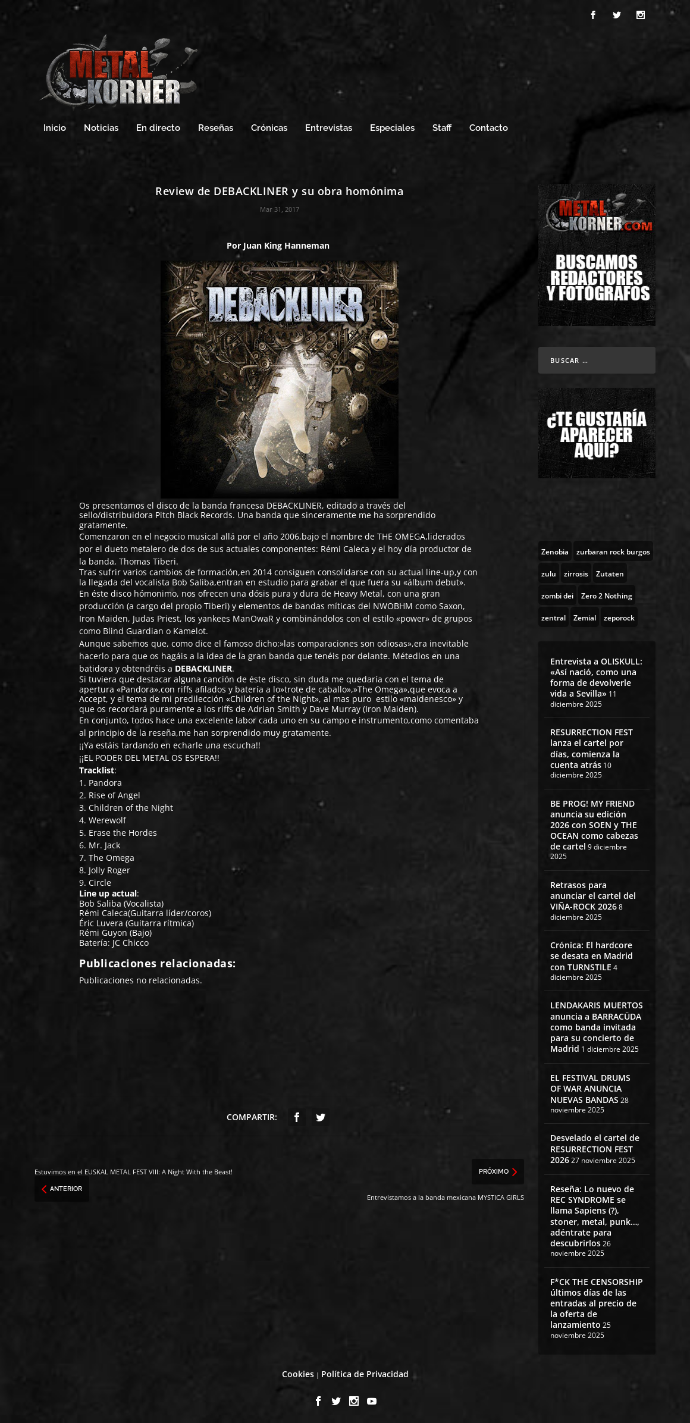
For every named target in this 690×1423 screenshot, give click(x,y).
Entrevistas (328, 125)
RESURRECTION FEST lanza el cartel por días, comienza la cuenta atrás (591, 745)
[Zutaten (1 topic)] (610, 569)
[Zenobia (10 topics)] (555, 547)
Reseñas (215, 125)
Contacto (488, 125)
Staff (441, 125)
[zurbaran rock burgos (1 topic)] (613, 547)
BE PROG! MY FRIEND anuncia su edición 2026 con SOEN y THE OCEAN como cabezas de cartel (594, 821)
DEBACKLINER (294, 501)
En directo (158, 125)
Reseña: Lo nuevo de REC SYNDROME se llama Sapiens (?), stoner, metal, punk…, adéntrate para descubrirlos (594, 1212)
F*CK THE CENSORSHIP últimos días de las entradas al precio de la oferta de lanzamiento (596, 1299)
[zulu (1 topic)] (548, 569)
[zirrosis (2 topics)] (576, 569)
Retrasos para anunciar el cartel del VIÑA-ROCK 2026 (593, 892)
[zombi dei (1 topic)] (557, 591)
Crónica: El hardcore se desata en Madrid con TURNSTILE (591, 952)
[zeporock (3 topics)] (619, 613)
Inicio (54, 125)
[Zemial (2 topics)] (584, 613)
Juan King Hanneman (286, 242)
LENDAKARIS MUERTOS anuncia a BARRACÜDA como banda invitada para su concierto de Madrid (596, 1023)
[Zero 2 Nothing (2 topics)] (606, 591)
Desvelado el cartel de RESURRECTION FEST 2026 (594, 1145)
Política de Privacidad (365, 1371)
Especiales (392, 125)
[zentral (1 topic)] (553, 613)
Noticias (101, 125)
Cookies (298, 1371)
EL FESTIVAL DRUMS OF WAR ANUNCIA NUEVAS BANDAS (590, 1085)
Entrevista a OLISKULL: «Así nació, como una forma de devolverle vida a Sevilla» (596, 674)
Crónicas (269, 125)
